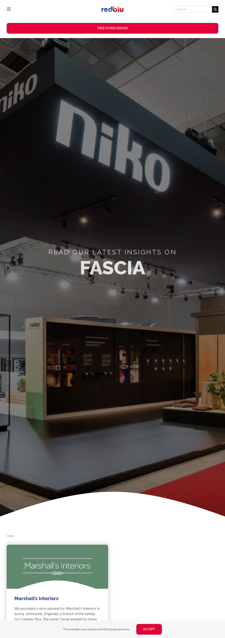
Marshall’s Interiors (36, 598)
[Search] (215, 9)
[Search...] (192, 9)
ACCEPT (149, 629)
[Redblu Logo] (112, 8)
